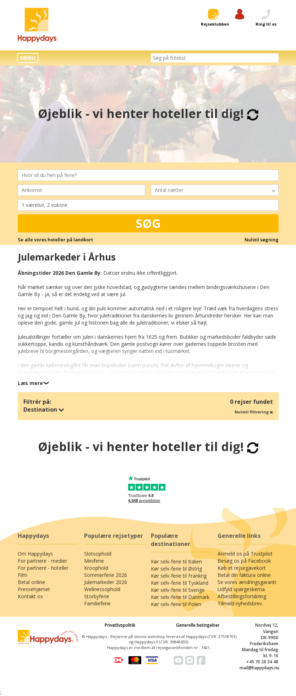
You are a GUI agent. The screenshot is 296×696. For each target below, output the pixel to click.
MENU (27, 57)
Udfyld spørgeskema (241, 589)
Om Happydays (35, 553)
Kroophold (96, 567)
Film (22, 575)
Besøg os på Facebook (244, 560)
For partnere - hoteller (43, 567)
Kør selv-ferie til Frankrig (179, 575)
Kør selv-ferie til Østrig (176, 568)
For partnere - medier (42, 560)
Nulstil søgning (262, 239)
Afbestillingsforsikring (242, 596)
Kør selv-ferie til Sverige (178, 590)
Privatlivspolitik (120, 625)
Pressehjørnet (34, 589)
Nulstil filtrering (254, 411)
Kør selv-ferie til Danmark (180, 597)
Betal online (31, 582)
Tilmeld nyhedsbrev (240, 603)
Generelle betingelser (198, 625)
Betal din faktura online (244, 575)
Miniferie (94, 560)
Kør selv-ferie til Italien (176, 561)
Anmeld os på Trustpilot (245, 553)
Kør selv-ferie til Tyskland (179, 582)
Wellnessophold (102, 589)
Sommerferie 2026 (105, 575)
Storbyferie (96, 596)
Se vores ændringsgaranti (247, 582)
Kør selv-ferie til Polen (176, 604)
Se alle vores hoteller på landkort (55, 239)
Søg (148, 223)
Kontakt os (30, 596)
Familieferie (97, 603)
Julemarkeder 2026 (105, 582)
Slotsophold (97, 553)
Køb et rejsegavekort (242, 567)
